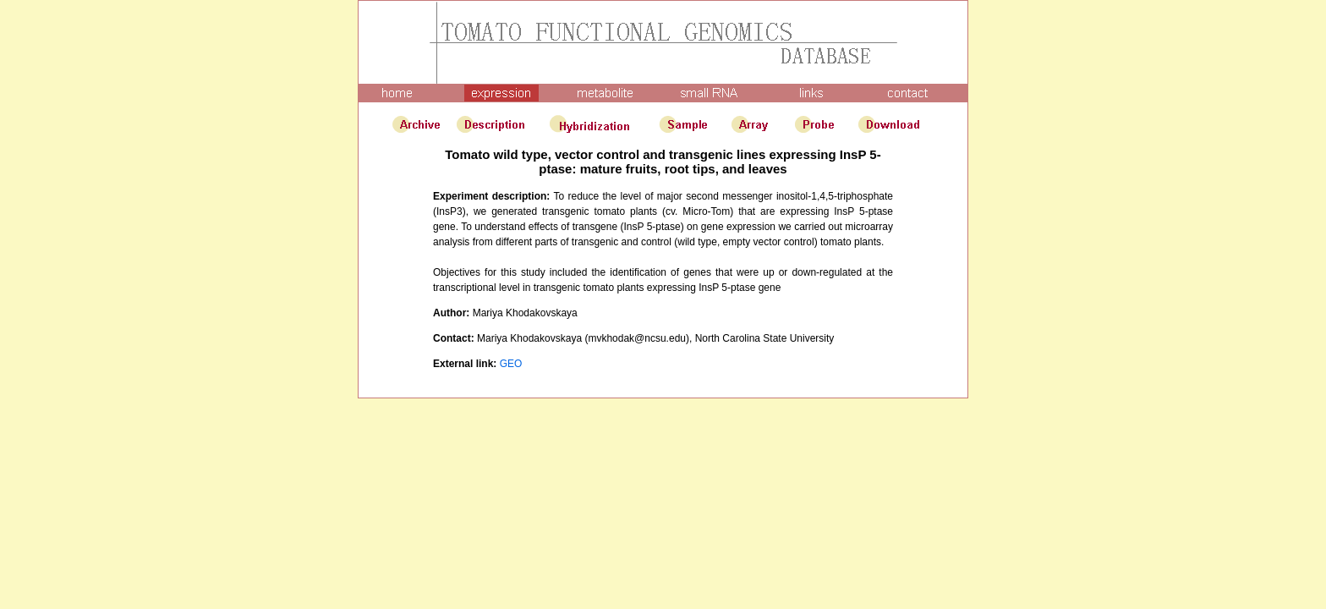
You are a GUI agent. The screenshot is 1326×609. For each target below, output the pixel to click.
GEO (511, 364)
